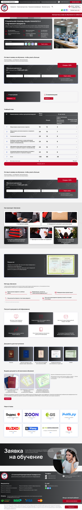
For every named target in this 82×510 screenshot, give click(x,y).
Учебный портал (74, 10)
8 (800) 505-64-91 (64, 2)
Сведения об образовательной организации (48, 1)
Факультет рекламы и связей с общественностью (29, 485)
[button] (60, 265)
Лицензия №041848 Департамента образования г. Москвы (30, 1)
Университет (13, 6)
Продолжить (71, 507)
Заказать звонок (75, 2)
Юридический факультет (6, 485)
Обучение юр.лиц (46, 6)
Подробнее (7, 398)
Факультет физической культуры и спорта (28, 490)
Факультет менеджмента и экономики (9, 488)
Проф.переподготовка (22, 6)
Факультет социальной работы (25, 488)
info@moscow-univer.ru (53, 485)
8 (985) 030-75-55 (51, 478)
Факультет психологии (5, 492)
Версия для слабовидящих (9, 1)
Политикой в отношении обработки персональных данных (20, 47)
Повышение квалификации (34, 6)
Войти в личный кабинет (71, 501)
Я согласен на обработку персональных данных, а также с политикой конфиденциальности (67, 79)
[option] (60, 265)
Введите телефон (8, 41)
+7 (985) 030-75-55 (75, 7)
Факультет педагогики (5, 490)
